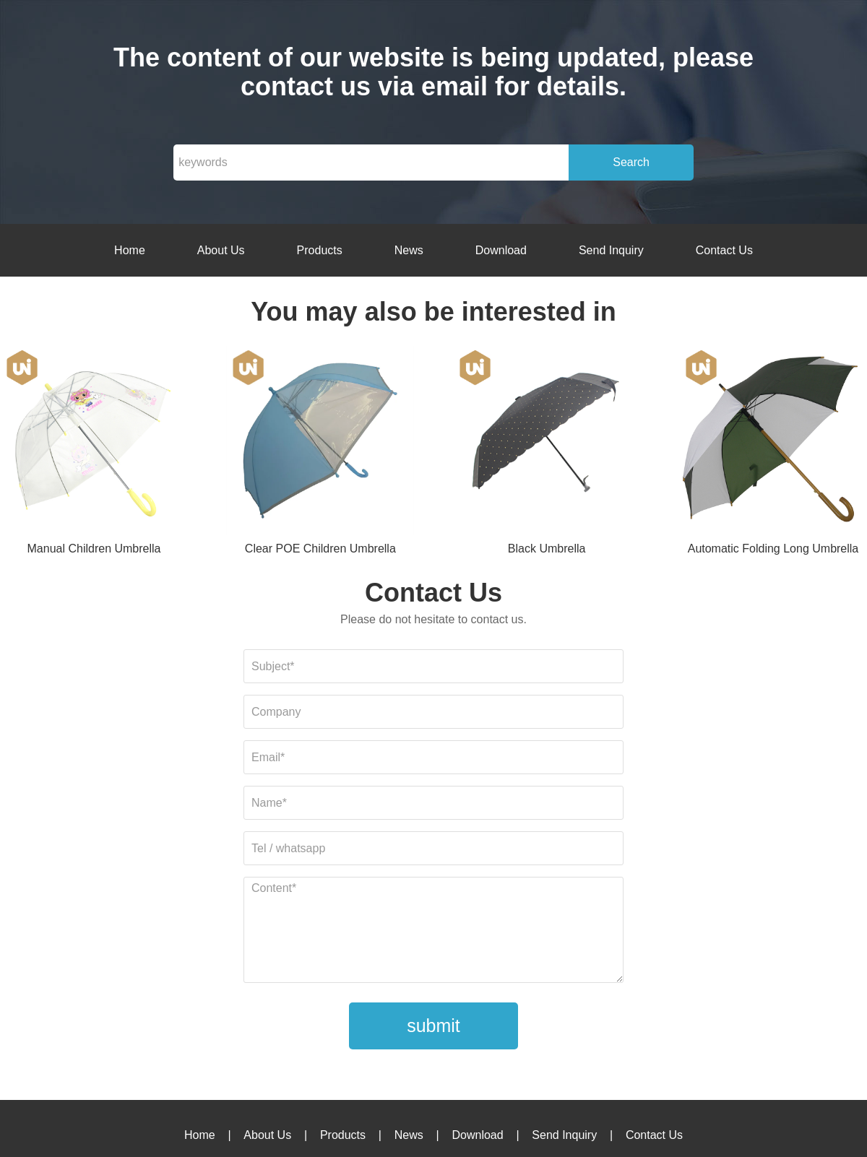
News (408, 250)
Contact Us (724, 250)
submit (433, 1025)
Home (129, 250)
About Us (221, 250)
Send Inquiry (611, 250)
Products (319, 250)
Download (501, 250)
